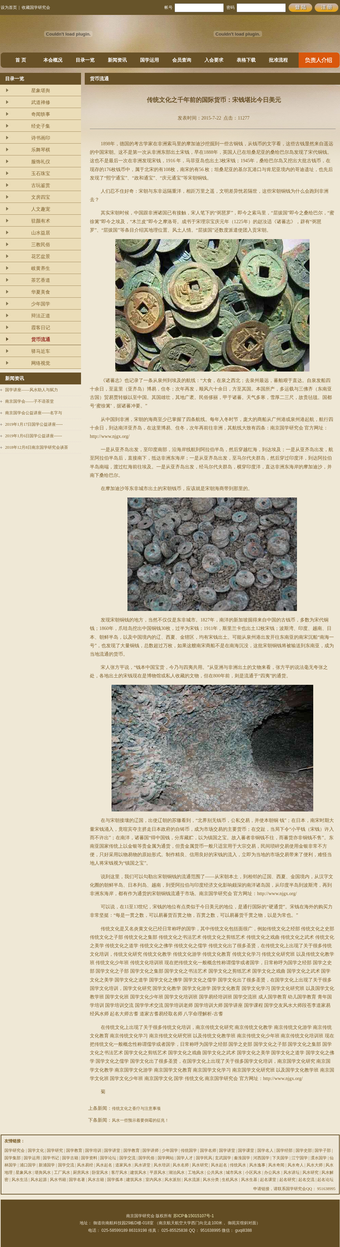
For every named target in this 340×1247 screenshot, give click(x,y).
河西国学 (261, 1158)
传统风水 (238, 1165)
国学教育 (74, 1150)
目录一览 (85, 60)
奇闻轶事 (40, 114)
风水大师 (314, 1165)
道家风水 (123, 1165)
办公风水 (272, 1172)
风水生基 (249, 1179)
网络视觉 (40, 363)
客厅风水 (119, 1172)
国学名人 (265, 1150)
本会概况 (52, 60)
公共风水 (215, 1172)
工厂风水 (62, 1172)
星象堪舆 (40, 90)
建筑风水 (138, 1172)
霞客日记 (40, 327)
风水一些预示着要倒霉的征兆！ (140, 1120)
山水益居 (40, 232)
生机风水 (230, 1179)
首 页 (20, 60)
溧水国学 (319, 1158)
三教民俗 (40, 244)
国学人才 (185, 1158)
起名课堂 (268, 1179)
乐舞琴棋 (40, 149)
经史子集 (40, 126)
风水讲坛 (291, 1172)
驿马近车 (40, 351)
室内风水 (153, 1179)
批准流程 (278, 60)
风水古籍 (96, 1179)
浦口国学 (28, 1165)
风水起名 (104, 1165)
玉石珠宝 (40, 173)
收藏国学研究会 (36, 7)
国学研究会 (14, 1150)
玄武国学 (223, 1158)
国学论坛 (108, 1158)
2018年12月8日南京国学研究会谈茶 (36, 447)
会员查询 (181, 60)
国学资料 (89, 1158)
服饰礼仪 (40, 161)
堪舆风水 (43, 1172)
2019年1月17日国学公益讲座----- (34, 424)
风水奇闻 (276, 1165)
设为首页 (9, 7)
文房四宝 (40, 197)
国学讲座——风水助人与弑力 (31, 389)
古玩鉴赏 (40, 185)
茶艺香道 (40, 280)
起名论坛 (325, 1179)
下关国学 (280, 1158)
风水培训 (162, 1165)
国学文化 (36, 1150)
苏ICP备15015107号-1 (193, 1215)
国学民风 (204, 1158)
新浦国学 (47, 1165)
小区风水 (253, 1172)
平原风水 (157, 1172)
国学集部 (12, 1158)
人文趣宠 (40, 209)
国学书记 (51, 1158)
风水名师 (181, 1165)
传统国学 (189, 1150)
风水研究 (200, 1165)
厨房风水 (81, 1172)
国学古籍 (70, 1158)
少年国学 (40, 304)
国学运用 (149, 60)
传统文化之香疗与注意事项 (136, 1108)
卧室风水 (100, 1172)
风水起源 (39, 1179)
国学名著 (77, 1179)
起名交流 (306, 1179)
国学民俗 (146, 1158)
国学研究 (55, 1150)
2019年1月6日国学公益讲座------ (33, 436)
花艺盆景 (40, 256)
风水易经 (85, 1165)
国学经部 (284, 1150)
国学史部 (304, 1150)
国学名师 (208, 1150)
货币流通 (40, 339)
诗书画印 (40, 138)
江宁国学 (300, 1158)
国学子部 (323, 1150)
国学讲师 (150, 1150)
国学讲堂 (112, 1150)
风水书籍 (58, 1179)
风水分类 (211, 1179)
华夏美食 (40, 292)
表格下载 (246, 60)
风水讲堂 (142, 1165)
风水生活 (20, 1179)
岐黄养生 (40, 268)
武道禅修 (40, 102)
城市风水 (234, 1172)
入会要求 (213, 60)
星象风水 (24, 1172)
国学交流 (127, 1158)
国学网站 (166, 1158)
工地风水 (196, 1172)
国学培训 (93, 1150)
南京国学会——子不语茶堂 (29, 401)
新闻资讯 (117, 60)
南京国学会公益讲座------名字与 (33, 412)
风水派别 (172, 1179)
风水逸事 (257, 1165)
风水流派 (192, 1179)
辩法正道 (40, 315)
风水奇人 (295, 1165)
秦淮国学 (242, 1158)
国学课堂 (246, 1150)
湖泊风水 (176, 1172)
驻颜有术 (40, 221)
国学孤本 (115, 1179)
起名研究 (287, 1179)
